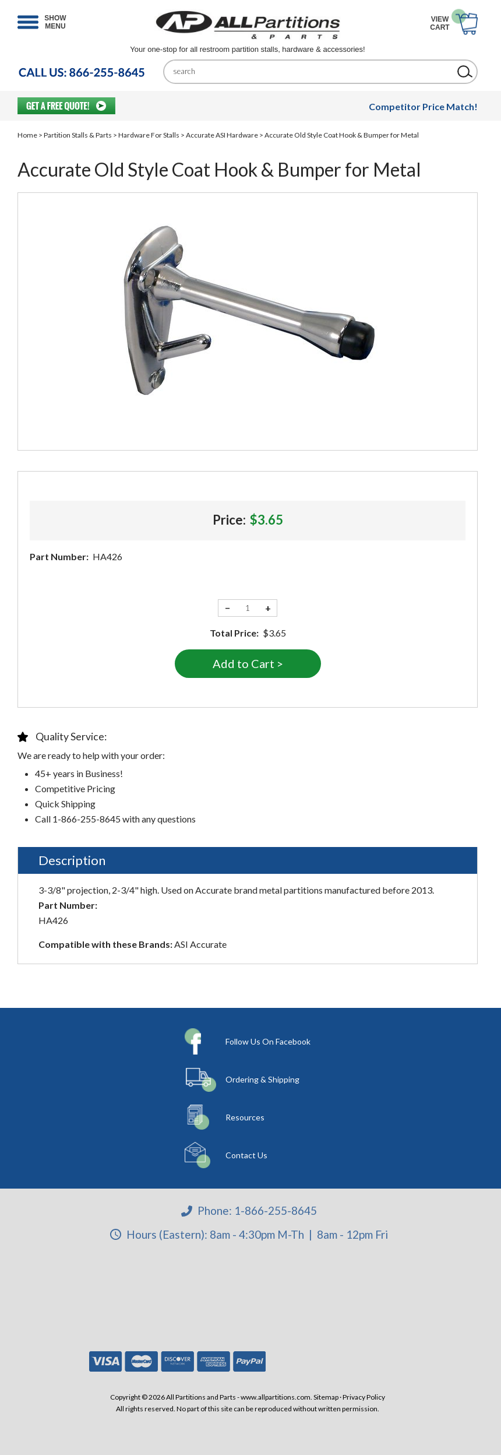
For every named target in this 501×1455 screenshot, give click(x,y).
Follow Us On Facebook (268, 1041)
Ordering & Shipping (262, 1079)
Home (27, 135)
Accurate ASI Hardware (222, 135)
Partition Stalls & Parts (78, 135)
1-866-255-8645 (275, 1210)
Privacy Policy (364, 1397)
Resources (244, 1117)
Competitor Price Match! (423, 106)
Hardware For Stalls (148, 135)
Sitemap (325, 1397)
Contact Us (246, 1155)
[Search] (311, 71)
